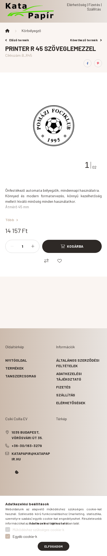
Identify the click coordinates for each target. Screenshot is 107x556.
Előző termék (17, 40)
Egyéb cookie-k (25, 536)
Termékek (14, 368)
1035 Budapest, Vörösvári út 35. (27, 435)
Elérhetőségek (70, 403)
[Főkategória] (7, 31)
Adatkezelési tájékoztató (69, 376)
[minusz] (12, 246)
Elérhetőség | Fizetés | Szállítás (84, 6)
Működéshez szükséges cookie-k (38, 529)
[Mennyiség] (22, 246)
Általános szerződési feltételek (77, 363)
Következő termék (86, 40)
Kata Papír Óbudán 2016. (6, 487)
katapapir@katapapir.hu (31, 456)
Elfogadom (53, 546)
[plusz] (33, 246)
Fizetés (63, 387)
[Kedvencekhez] (59, 261)
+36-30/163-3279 (27, 445)
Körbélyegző (31, 30)
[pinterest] (98, 63)
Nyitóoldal (16, 360)
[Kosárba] (72, 246)
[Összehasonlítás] (46, 261)
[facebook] (87, 63)
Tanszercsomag (20, 376)
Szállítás (65, 395)
